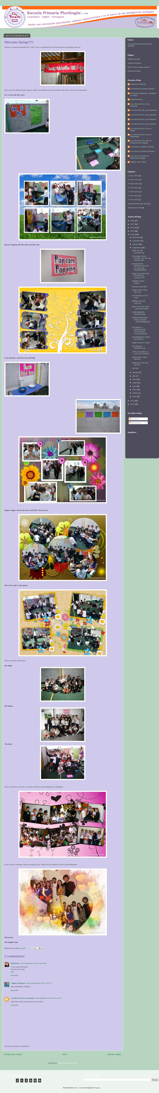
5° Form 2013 (133, 200)
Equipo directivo (136, 99)
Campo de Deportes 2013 (138, 204)
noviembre (136, 241)
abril (134, 386)
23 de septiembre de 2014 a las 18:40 (33, 963)
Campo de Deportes (18, 983)
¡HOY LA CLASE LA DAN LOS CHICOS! (140, 353)
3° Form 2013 (133, 188)
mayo (134, 383)
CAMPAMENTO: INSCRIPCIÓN (138, 313)
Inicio (64, 1054)
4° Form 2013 (133, 196)
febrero (135, 393)
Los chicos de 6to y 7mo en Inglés (141, 130)
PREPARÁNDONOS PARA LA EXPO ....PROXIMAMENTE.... (141, 321)
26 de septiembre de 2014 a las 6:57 (39, 983)
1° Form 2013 (133, 176)
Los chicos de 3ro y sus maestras (143, 115)
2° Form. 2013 (133, 180)
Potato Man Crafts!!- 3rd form (140, 358)
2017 (132, 224)
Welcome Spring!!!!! (139, 287)
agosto (135, 372)
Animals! (135, 368)
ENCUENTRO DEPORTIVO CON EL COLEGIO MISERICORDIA (140, 267)
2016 (132, 228)
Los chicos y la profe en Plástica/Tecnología (139, 157)
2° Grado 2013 (133, 184)
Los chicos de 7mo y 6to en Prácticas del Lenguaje (141, 142)
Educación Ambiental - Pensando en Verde (143, 94)
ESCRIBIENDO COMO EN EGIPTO (141, 338)
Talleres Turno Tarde (138, 162)
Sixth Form (15, 963)
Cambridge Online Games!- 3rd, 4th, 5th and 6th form (141, 258)
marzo (135, 390)
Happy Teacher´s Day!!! (141, 343)
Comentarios (135, 423)
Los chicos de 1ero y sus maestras (140, 105)
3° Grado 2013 (133, 192)
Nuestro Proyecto (134, 63)
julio (134, 376)
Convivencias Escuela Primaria (142, 89)
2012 (132, 404)
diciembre (136, 237)
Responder (14, 975)
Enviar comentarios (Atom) (67, 1063)
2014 (132, 234)
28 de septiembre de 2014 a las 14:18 (48, 998)
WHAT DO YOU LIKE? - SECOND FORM (141, 308)
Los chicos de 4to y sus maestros (23, 998)
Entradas (133, 419)
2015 (132, 231)
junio (134, 379)
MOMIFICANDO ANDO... (138, 282)
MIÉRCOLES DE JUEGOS (138, 302)
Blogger (97, 1088)
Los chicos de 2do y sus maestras (143, 110)
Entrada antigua (114, 1054)
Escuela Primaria (134, 71)
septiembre (137, 248)
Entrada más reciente (13, 1054)
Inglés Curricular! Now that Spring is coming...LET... (140, 276)
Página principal (134, 59)
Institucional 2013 (134, 208)
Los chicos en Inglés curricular (142, 147)
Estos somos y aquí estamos (139, 67)
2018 (132, 221)
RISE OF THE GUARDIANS (138, 252)
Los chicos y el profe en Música (142, 151)
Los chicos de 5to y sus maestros (143, 124)
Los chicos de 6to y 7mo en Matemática (141, 136)
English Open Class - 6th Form (140, 291)
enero (134, 396)
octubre (135, 244)
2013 (132, 401)
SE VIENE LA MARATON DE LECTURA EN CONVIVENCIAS (139, 330)
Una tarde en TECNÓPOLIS (138, 347)
